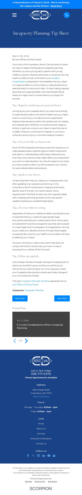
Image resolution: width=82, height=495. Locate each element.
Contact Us (41, 444)
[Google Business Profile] (54, 455)
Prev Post (20, 298)
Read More (56, 6)
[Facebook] (28, 455)
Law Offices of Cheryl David (25, 284)
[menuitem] (28, 481)
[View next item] (26, 341)
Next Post (62, 298)
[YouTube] (49, 455)
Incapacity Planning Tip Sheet (35, 281)
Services (41, 434)
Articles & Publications (41, 439)
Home (41, 424)
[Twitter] (33, 455)
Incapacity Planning (34, 290)
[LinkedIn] (43, 455)
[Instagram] (38, 455)
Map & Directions (41, 397)
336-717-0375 (41, 374)
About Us (41, 429)
